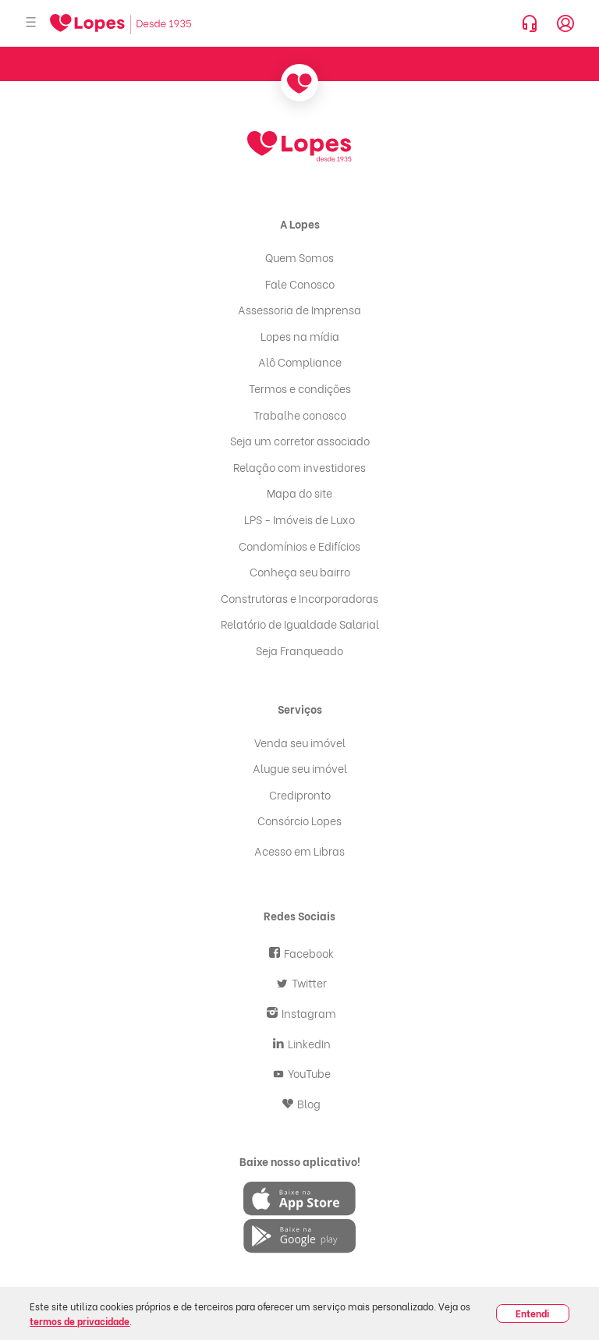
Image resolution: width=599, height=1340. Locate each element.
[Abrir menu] (31, 23)
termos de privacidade (79, 1321)
